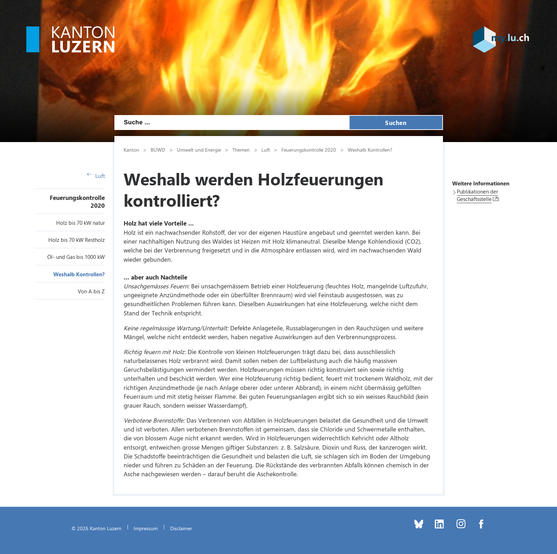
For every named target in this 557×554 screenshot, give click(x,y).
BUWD (158, 149)
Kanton (131, 149)
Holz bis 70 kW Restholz (76, 239)
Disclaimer (181, 528)
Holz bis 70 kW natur (80, 222)
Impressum (146, 528)
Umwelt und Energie (199, 149)
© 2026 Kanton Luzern (96, 528)
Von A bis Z (91, 291)
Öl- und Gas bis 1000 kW (76, 256)
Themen (241, 149)
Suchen (395, 122)
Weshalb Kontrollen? (79, 274)
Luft (96, 175)
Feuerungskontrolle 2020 (308, 149)
